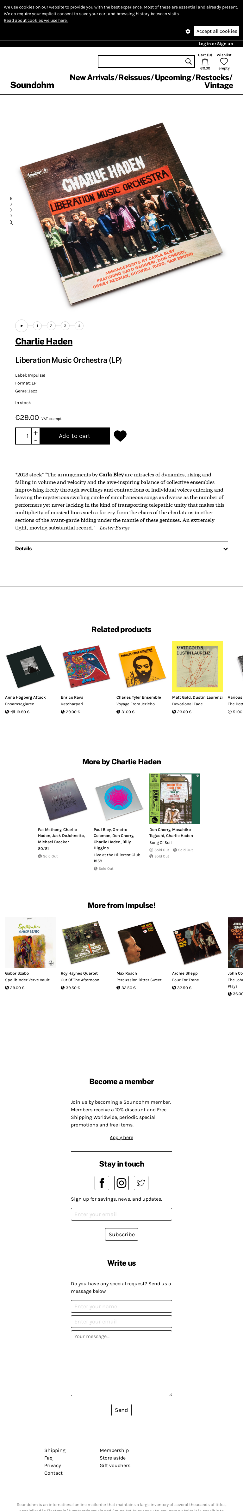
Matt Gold (181, 697)
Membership (114, 1450)
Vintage (218, 85)
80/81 (43, 848)
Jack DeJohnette (68, 835)
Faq (48, 1458)
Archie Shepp (185, 973)
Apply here (121, 1137)
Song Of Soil (160, 842)
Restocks (212, 77)
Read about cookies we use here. (36, 20)
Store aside (113, 1458)
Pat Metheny (49, 829)
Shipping (54, 1450)
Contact (53, 1473)
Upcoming (173, 77)
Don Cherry (122, 835)
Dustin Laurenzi (208, 697)
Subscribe (122, 1234)
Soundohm (32, 85)
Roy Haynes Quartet (79, 973)
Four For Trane (185, 979)
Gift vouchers (115, 1465)
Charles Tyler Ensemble (138, 697)
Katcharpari (72, 704)
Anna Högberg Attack (25, 697)
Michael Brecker (53, 841)
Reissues (134, 77)
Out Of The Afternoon (80, 979)
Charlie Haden (43, 341)
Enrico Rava (72, 697)
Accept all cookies (216, 31)
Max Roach (126, 973)
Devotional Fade (187, 704)
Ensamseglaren (19, 704)
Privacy (52, 1465)
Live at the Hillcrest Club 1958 (117, 857)
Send (121, 1409)
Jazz (32, 391)
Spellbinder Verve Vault (27, 979)
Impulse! (36, 375)
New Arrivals (92, 77)
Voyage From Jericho (135, 704)
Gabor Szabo (17, 973)
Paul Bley (102, 829)
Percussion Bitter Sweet (139, 979)
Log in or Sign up (216, 43)
